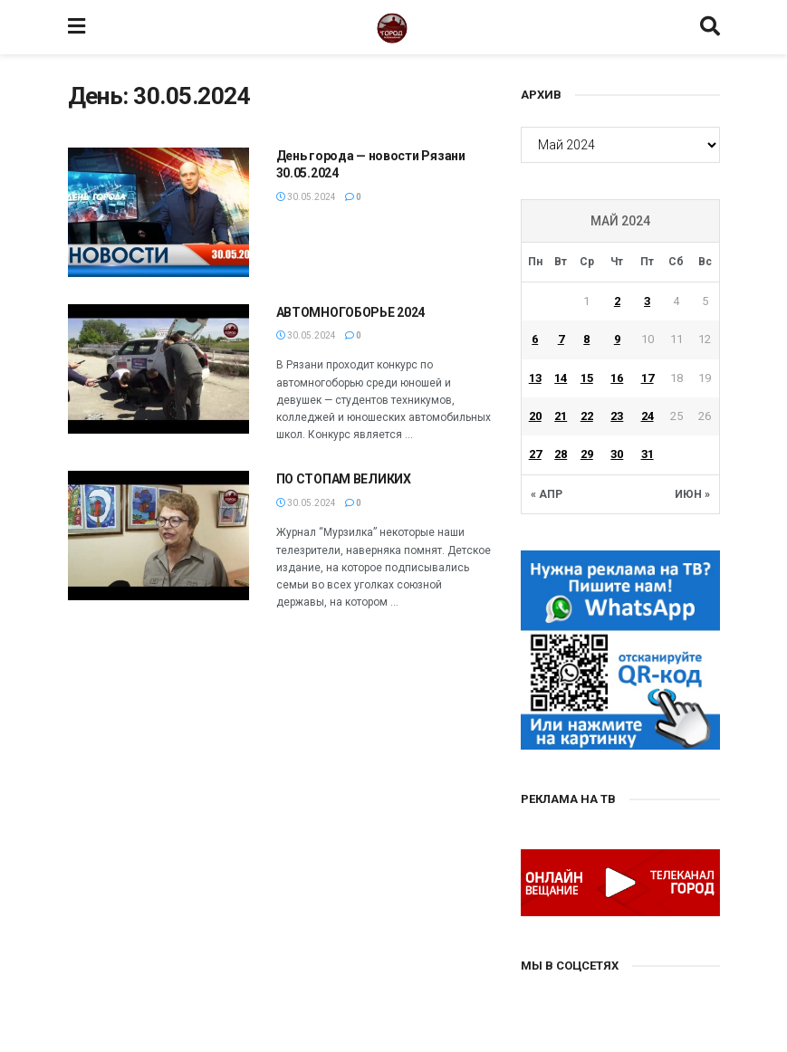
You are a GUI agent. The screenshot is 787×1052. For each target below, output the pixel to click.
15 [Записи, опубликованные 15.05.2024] (587, 378)
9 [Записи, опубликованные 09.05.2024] (617, 339)
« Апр (546, 494)
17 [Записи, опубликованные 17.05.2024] (647, 378)
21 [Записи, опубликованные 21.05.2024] (560, 416)
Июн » (692, 494)
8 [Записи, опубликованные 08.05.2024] (586, 339)
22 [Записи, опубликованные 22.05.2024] (587, 416)
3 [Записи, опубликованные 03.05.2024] (647, 301)
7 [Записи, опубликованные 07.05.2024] (561, 339)
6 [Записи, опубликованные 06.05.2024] (535, 339)
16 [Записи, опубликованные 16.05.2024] (616, 378)
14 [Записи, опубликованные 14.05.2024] (560, 378)
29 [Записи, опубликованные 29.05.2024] (587, 454)
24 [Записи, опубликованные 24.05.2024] (647, 416)
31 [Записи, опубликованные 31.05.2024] (647, 454)
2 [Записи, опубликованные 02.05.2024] (617, 301)
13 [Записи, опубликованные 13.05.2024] (535, 378)
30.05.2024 (306, 197)
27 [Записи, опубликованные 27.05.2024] (535, 454)
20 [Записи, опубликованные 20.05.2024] (535, 416)
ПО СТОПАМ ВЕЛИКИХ (345, 479)
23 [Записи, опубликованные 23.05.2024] (616, 416)
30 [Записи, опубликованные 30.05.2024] (616, 454)
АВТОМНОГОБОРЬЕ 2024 (351, 312)
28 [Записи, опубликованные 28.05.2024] (560, 454)
